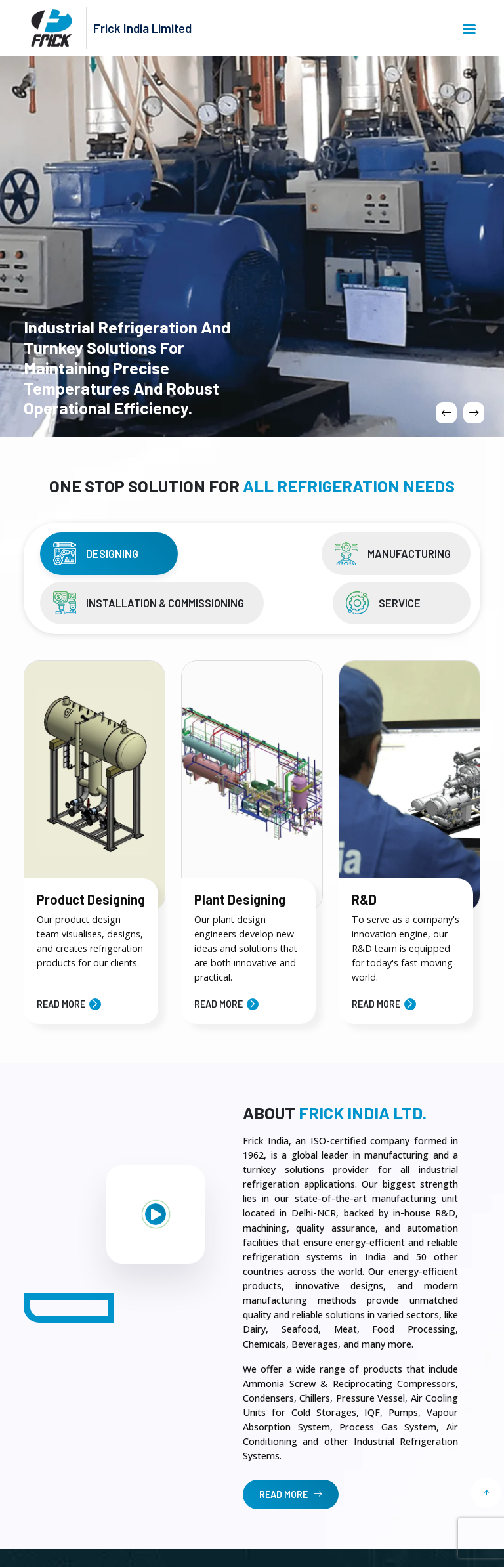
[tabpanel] (252, 834)
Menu (469, 29)
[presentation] (446, 412)
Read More (61, 1004)
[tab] (109, 553)
